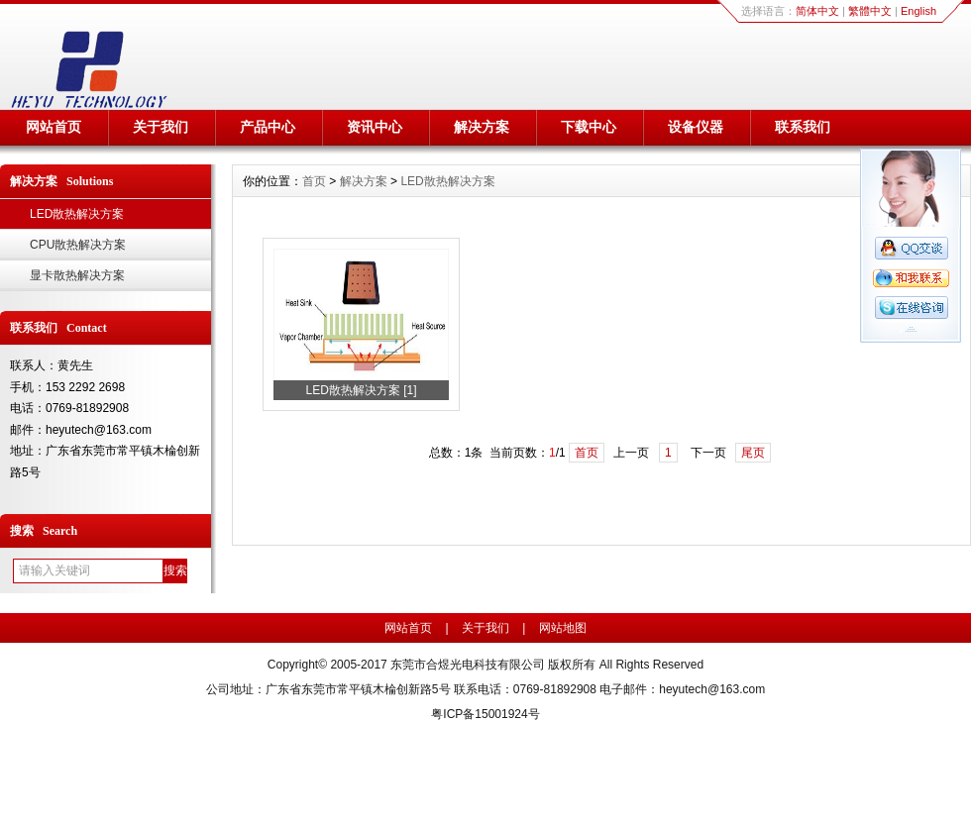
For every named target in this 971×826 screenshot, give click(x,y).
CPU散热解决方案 (78, 245)
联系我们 (802, 127)
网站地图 (563, 628)
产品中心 (267, 127)
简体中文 (817, 11)
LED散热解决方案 (77, 214)
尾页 (753, 453)
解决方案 (481, 127)
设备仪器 (695, 127)
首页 (314, 181)
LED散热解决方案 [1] (360, 390)
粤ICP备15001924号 (485, 714)
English (918, 11)
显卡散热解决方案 (77, 275)
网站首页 (53, 127)
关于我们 (160, 127)
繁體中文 (870, 11)
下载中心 (588, 127)
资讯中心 (374, 127)
